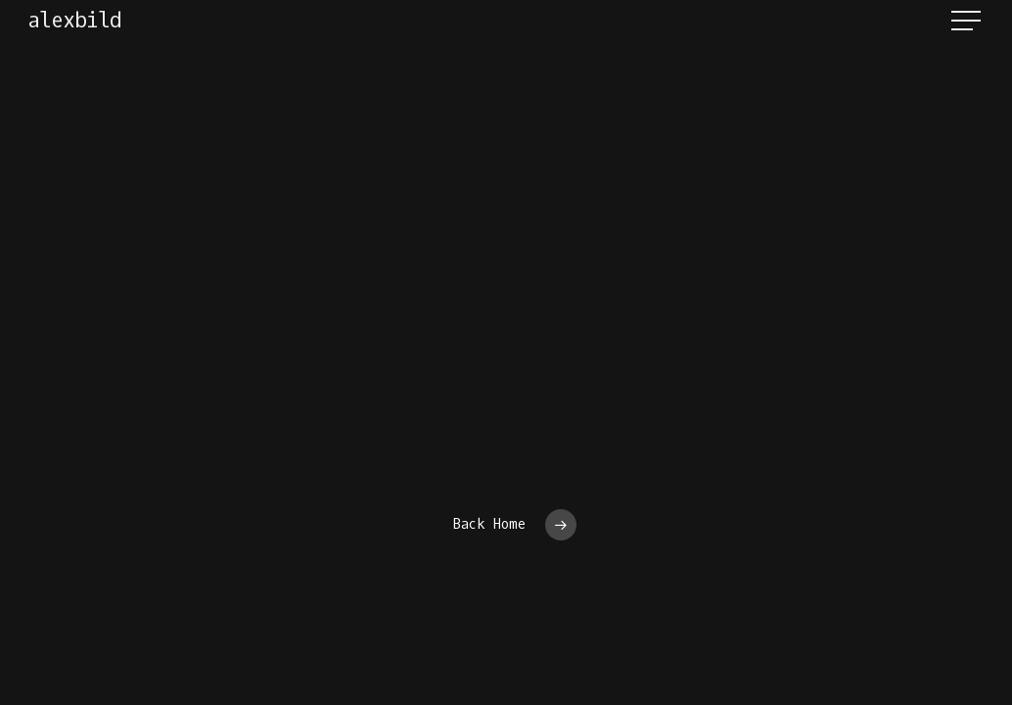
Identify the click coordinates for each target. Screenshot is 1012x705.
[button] (968, 21)
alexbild (74, 20)
